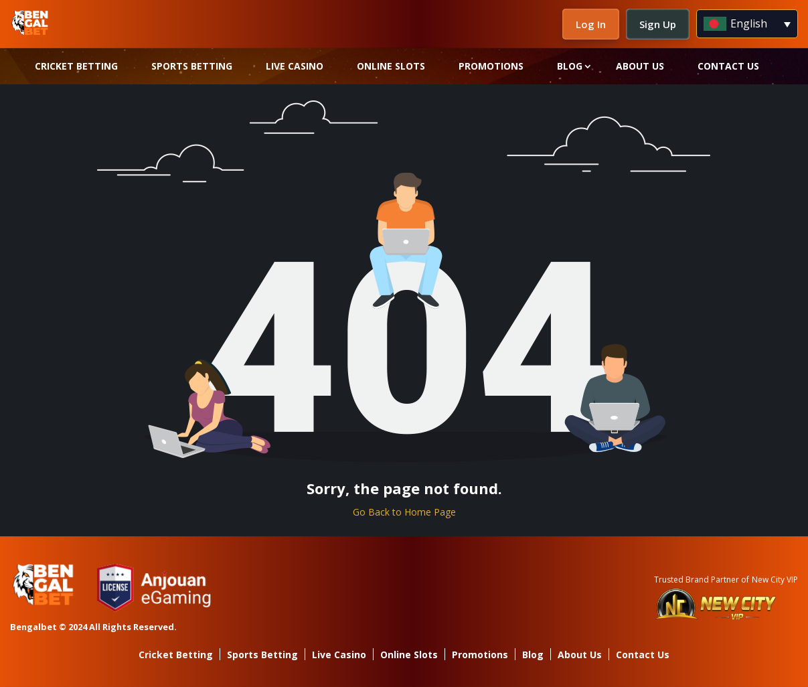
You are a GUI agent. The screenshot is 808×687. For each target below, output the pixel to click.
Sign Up (657, 24)
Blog (569, 66)
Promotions (491, 66)
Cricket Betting (76, 66)
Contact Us (728, 66)
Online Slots (391, 66)
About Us (640, 66)
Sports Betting (191, 66)
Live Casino (294, 66)
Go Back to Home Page (404, 512)
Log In (591, 24)
